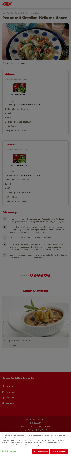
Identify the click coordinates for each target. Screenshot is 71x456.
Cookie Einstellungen (9, 451)
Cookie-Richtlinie (47, 438)
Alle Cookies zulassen (41, 451)
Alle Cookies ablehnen (59, 451)
